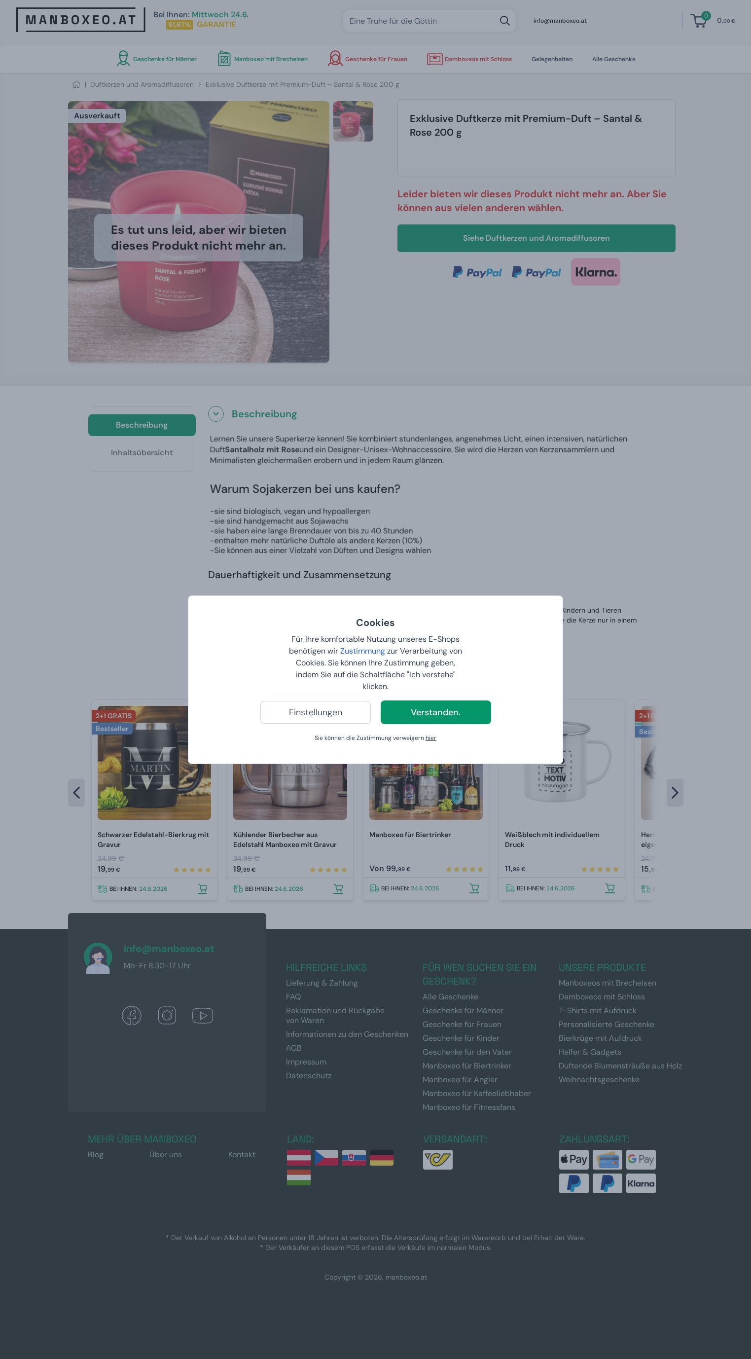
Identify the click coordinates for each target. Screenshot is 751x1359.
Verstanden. (436, 712)
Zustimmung (362, 651)
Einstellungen (315, 712)
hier (431, 738)
